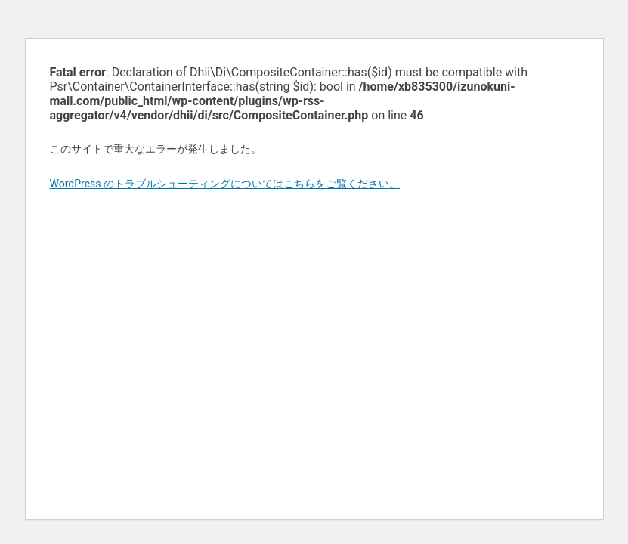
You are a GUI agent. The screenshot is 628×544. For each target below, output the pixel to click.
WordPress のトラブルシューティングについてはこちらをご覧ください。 (225, 184)
